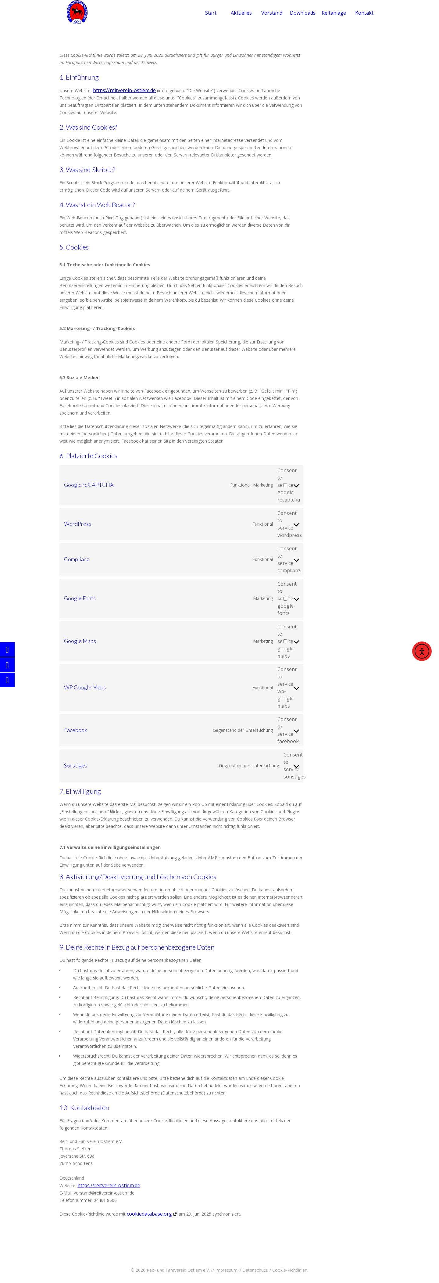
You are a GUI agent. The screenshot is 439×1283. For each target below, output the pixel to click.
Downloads (303, 12)
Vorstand (271, 12)
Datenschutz (254, 1270)
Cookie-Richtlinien (289, 1270)
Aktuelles (241, 12)
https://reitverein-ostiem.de (124, 90)
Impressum (226, 1270)
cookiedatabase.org (149, 1213)
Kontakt (364, 12)
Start (210, 12)
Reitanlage (334, 12)
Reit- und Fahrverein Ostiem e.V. (178, 1270)
